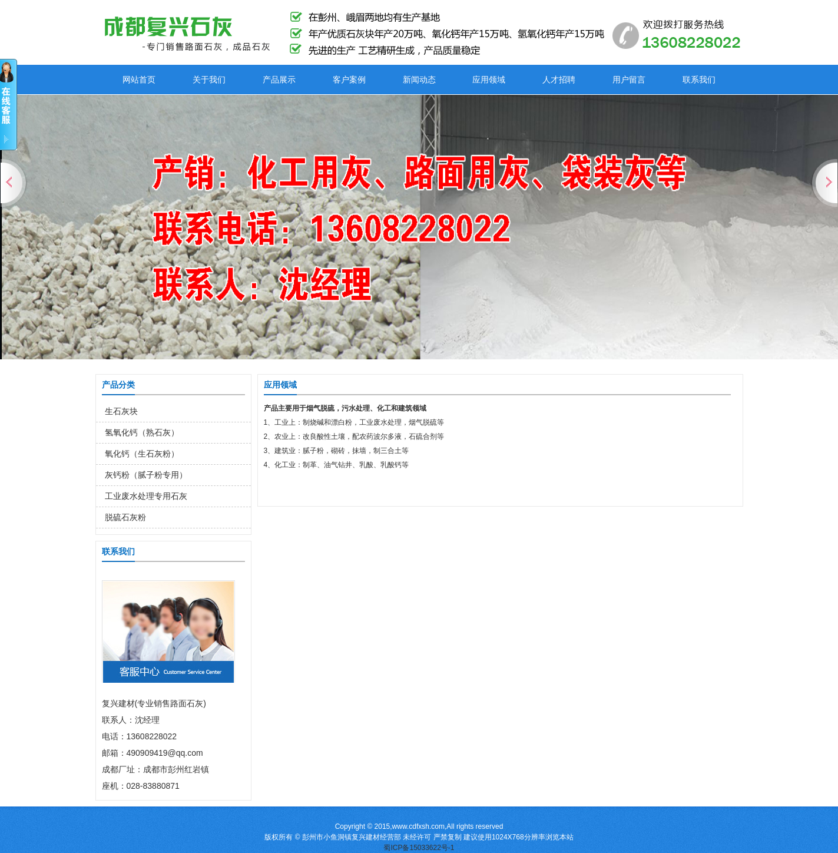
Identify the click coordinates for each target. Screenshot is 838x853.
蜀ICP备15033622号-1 (418, 848)
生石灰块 (121, 411)
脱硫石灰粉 (125, 517)
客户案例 (349, 79)
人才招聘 (558, 79)
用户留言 (628, 79)
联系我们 (699, 79)
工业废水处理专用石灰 (146, 496)
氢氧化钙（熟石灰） (142, 432)
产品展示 (279, 79)
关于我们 (209, 79)
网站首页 (138, 79)
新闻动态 (419, 79)
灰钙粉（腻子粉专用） (146, 475)
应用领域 (488, 79)
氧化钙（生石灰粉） (142, 453)
